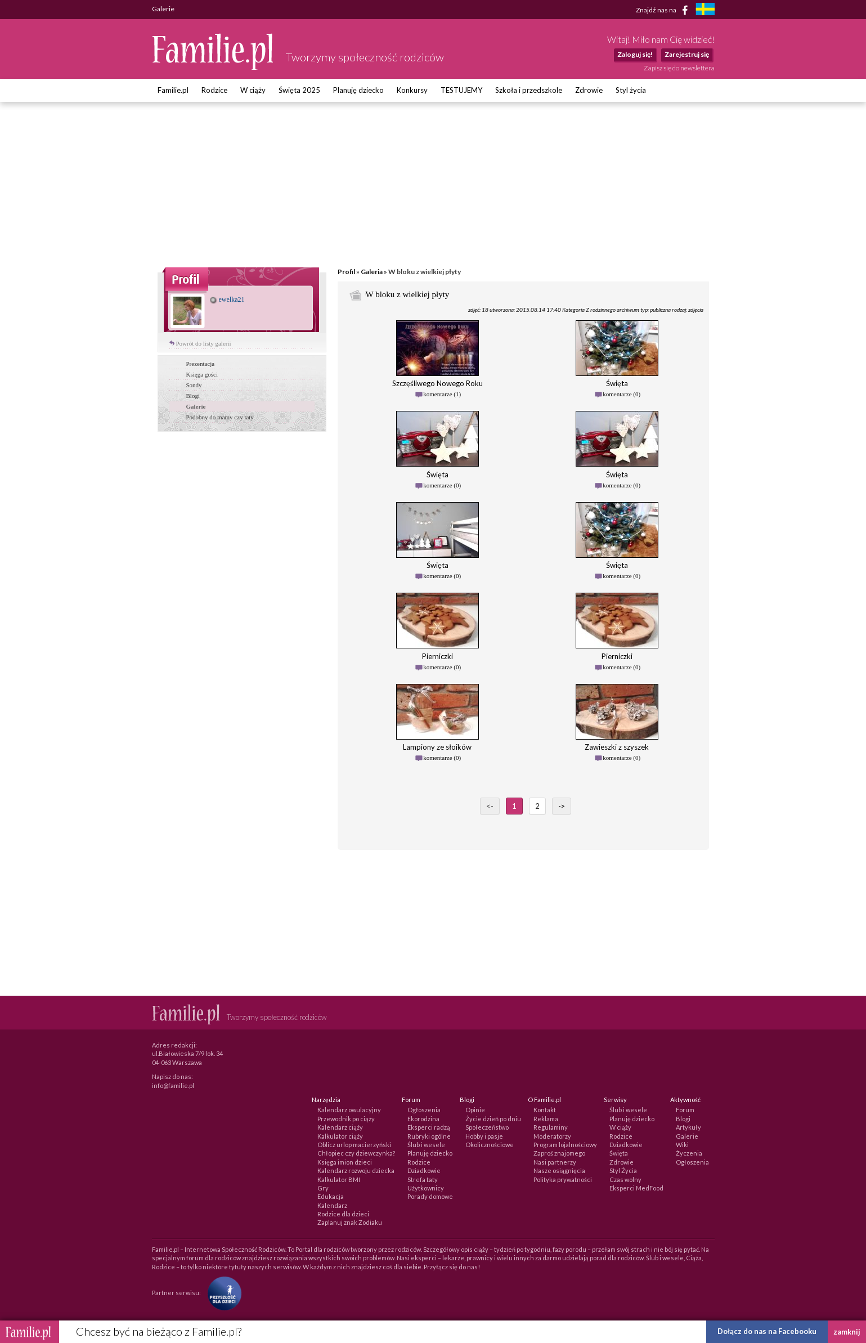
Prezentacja (200, 363)
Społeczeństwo (487, 1127)
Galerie (196, 406)
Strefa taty (422, 1179)
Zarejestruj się (687, 54)
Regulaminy (550, 1127)
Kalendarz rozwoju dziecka (355, 1170)
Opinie (475, 1109)
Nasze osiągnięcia (559, 1170)
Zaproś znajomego (559, 1153)
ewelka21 (227, 299)
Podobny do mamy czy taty (220, 417)
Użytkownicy (425, 1188)
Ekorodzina (423, 1118)
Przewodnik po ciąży (346, 1118)
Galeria (372, 271)
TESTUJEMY (461, 90)
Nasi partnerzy (554, 1162)
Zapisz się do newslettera (679, 68)
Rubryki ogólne (429, 1136)
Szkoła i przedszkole (528, 90)
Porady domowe (430, 1196)
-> (561, 806)
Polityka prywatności (562, 1179)
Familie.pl (173, 90)
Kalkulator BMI (338, 1179)
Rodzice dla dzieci (343, 1213)
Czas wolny (625, 1179)
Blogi (193, 395)
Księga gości (202, 374)
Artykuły (688, 1127)
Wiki (682, 1144)
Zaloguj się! (635, 54)
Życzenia (689, 1153)
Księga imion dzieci (344, 1162)
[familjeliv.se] (705, 10)
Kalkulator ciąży (340, 1136)
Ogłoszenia (424, 1109)
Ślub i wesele (426, 1144)
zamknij (846, 1331)
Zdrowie (589, 90)
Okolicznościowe (489, 1144)
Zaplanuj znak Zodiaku (349, 1222)
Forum (685, 1109)
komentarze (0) (621, 394)
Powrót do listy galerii (203, 343)
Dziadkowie (424, 1170)
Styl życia (631, 90)
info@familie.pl (173, 1085)
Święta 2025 (299, 90)
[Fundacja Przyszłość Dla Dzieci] (221, 1292)
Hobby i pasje (484, 1136)
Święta (618, 1153)
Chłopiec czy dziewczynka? (356, 1153)
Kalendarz (332, 1205)
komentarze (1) (442, 394)
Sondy (194, 385)
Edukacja (330, 1196)
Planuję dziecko (358, 90)
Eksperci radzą (428, 1127)
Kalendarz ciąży (340, 1127)
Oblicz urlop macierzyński (354, 1144)
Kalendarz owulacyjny (349, 1109)
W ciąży (253, 90)
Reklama (545, 1118)
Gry (323, 1188)
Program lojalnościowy (565, 1144)
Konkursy (412, 90)
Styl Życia (623, 1170)
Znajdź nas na (664, 10)
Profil (346, 271)
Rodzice (214, 90)
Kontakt (544, 1109)
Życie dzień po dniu (493, 1118)
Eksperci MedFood (636, 1188)
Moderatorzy (552, 1136)
